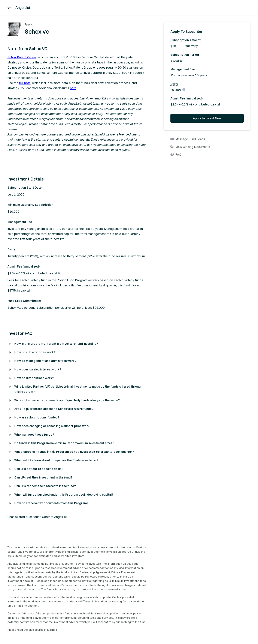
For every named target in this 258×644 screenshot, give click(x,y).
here (73, 88)
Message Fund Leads (187, 139)
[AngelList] (22, 8)
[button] (77, 48)
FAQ (175, 155)
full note (25, 83)
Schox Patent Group (21, 57)
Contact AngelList (54, 517)
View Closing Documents (190, 147)
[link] (9, 7)
